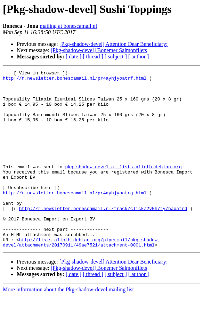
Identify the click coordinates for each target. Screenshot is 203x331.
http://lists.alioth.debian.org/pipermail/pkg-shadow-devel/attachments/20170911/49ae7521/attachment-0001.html (81, 277)
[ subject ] (116, 56)
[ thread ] (93, 56)
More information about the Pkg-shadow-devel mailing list (68, 325)
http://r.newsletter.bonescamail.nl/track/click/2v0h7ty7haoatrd (103, 236)
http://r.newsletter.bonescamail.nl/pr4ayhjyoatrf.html (74, 80)
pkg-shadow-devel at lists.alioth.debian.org (123, 186)
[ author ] (138, 56)
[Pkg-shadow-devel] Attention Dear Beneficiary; (113, 44)
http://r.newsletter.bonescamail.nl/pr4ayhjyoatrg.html (74, 218)
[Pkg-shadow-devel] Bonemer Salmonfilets (99, 50)
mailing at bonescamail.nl (68, 26)
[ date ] (73, 56)
